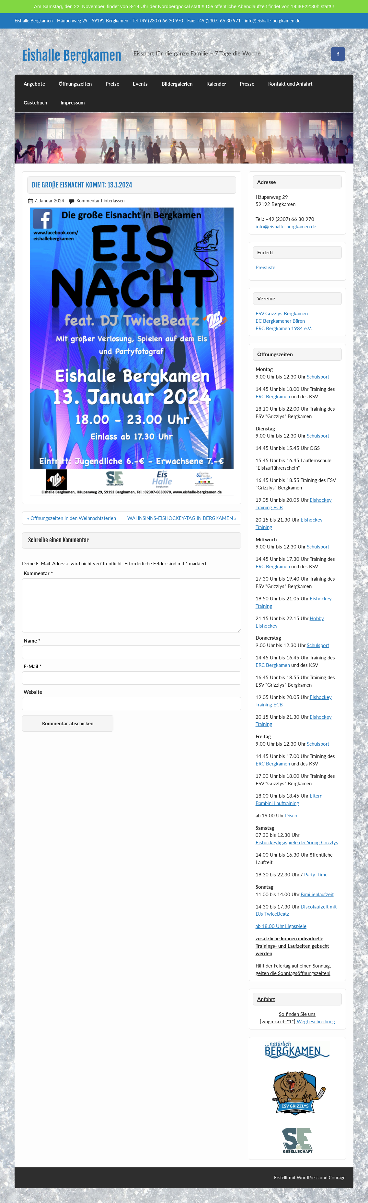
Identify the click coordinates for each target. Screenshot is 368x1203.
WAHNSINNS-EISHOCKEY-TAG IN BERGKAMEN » (181, 518)
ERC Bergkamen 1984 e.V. (284, 328)
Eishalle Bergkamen (71, 55)
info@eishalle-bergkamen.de (286, 226)
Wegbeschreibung (316, 1021)
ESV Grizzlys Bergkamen (282, 313)
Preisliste (265, 267)
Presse (247, 84)
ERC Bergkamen (273, 396)
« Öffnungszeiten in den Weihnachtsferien (71, 518)
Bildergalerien (177, 84)
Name (32, 640)
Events (140, 84)
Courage (337, 1177)
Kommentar (38, 573)
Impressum (73, 102)
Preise (112, 84)
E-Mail (32, 666)
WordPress (307, 1177)
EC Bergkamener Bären (280, 321)
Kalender (216, 84)
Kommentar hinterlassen (100, 200)
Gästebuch (35, 102)
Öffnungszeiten (75, 84)
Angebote (34, 84)
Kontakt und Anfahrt (290, 84)
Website (33, 692)
